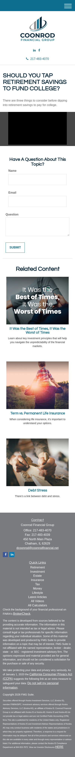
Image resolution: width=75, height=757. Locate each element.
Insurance (37, 580)
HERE (59, 746)
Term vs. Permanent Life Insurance (37, 413)
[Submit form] (15, 248)
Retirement (37, 567)
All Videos (37, 601)
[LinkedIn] (34, 50)
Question (12, 214)
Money (37, 588)
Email (12, 192)
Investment (37, 571)
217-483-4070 (37, 58)
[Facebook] (39, 50)
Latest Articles (37, 597)
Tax (37, 584)
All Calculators (37, 605)
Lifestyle (37, 592)
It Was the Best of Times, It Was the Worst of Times (37, 330)
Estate (37, 575)
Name (12, 170)
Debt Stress (37, 490)
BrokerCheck (21, 613)
